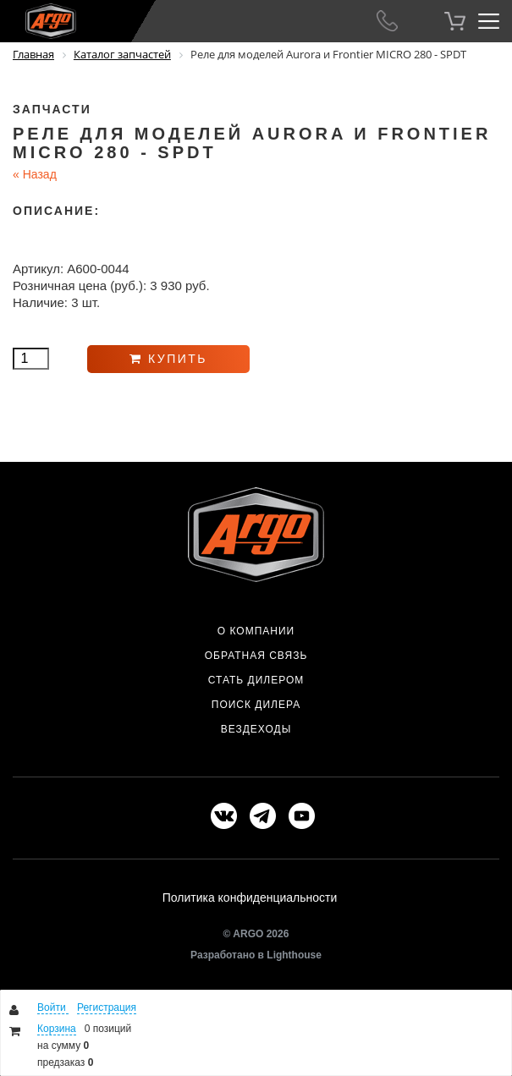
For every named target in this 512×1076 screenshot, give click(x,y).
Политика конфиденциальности (250, 897)
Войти (53, 1007)
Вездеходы (256, 729)
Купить (168, 358)
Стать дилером (256, 680)
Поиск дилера (256, 705)
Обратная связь (256, 656)
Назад (35, 174)
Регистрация (106, 1007)
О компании (256, 631)
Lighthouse (294, 955)
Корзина (56, 1029)
